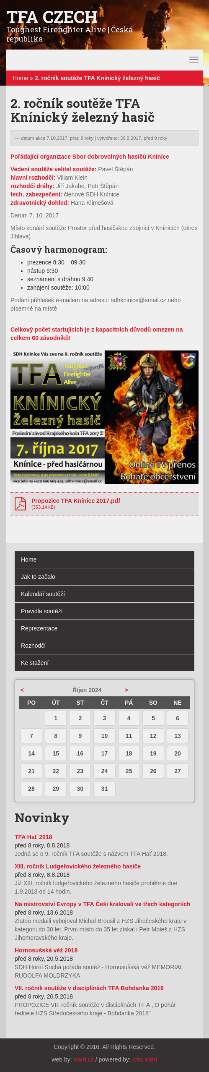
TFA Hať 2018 (33, 837)
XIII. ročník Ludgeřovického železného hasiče (78, 866)
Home (20, 78)
